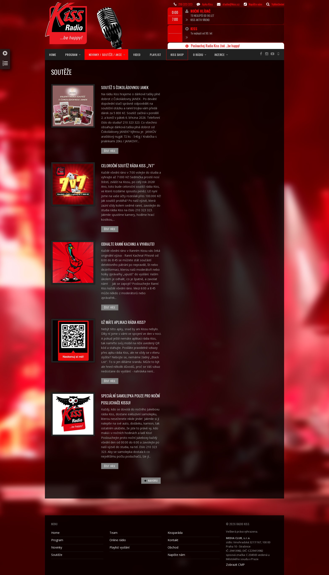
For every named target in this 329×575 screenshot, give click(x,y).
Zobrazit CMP (235, 565)
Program (71, 54)
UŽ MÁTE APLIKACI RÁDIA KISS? (123, 322)
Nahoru (151, 480)
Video (137, 54)
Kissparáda (175, 533)
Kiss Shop (177, 54)
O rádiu (198, 54)
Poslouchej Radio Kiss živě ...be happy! (212, 45)
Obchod (173, 547)
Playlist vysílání (119, 547)
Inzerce (219, 54)
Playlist (155, 54)
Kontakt (173, 540)
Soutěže (56, 555)
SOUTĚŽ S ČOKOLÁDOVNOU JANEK (125, 87)
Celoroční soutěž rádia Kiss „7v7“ (128, 165)
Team (114, 533)
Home (52, 54)
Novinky (56, 547)
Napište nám (176, 555)
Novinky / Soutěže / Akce (105, 54)
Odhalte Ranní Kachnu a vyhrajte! (127, 244)
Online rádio (118, 540)
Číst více (109, 151)
